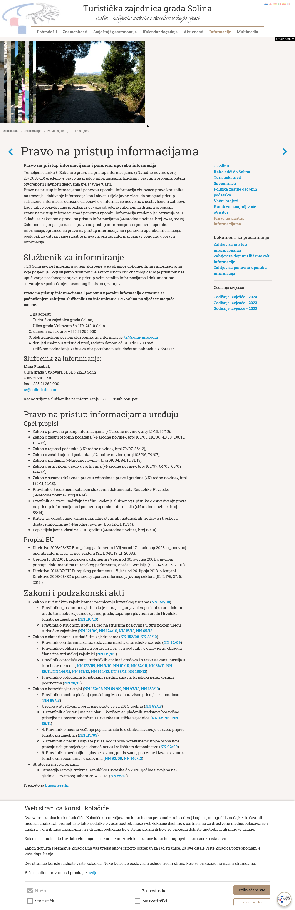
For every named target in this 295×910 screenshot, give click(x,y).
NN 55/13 (118, 775)
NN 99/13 (51, 700)
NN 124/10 (108, 630)
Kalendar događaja (160, 31)
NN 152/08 (160, 601)
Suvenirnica (225, 183)
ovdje (92, 872)
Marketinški (154, 901)
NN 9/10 (104, 665)
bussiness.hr (57, 785)
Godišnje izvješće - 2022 (235, 308)
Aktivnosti (193, 31)
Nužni (41, 890)
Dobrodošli (47, 31)
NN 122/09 (86, 665)
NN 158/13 (150, 688)
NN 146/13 (133, 758)
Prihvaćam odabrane (252, 902)
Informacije (220, 31)
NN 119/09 (106, 654)
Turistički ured (227, 177)
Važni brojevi (226, 200)
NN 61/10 (121, 665)
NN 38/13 (119, 671)
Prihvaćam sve (252, 889)
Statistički (45, 901)
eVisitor (221, 212)
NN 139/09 (161, 717)
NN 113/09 (88, 735)
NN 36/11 (157, 665)
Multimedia (247, 31)
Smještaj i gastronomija (115, 31)
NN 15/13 (126, 630)
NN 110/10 (88, 619)
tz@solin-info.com (141, 337)
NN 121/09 (88, 630)
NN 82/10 (139, 665)
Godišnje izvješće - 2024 (235, 296)
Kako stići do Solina (232, 171)
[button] (290, 82)
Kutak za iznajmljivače (235, 206)
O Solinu (221, 165)
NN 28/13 (72, 683)
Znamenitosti (75, 31)
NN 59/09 (112, 688)
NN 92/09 (172, 642)
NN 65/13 (144, 630)
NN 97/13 (131, 688)
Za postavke (154, 890)
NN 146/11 (61, 671)
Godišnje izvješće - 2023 (235, 302)
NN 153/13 (137, 671)
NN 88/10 (149, 636)
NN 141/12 (80, 671)
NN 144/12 (100, 671)
